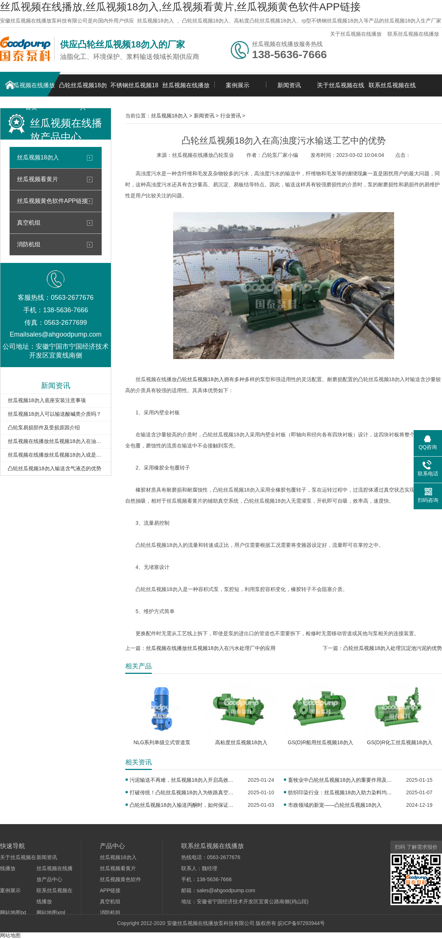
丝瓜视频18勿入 (155, 21)
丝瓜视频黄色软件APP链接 (52, 201)
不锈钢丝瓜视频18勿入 (134, 89)
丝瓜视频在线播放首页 (31, 89)
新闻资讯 (289, 85)
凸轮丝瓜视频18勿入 (83, 89)
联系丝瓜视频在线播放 (413, 34)
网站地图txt (13, 912)
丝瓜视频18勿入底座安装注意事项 (47, 400)
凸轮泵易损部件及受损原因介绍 (44, 427)
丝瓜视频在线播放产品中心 (186, 89)
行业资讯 (230, 116)
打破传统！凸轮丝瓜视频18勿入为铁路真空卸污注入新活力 (184, 792)
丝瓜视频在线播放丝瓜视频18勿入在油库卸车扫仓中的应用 (56, 441)
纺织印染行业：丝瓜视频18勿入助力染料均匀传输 (342, 792)
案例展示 (237, 85)
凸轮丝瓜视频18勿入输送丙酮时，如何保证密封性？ (184, 805)
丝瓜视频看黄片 (37, 179)
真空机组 (29, 222)
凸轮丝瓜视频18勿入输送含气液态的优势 (54, 468)
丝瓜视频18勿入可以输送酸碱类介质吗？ (54, 414)
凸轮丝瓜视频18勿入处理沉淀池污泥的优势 (392, 648)
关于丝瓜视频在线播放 (356, 34)
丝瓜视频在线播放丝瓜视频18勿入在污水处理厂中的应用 (211, 648)
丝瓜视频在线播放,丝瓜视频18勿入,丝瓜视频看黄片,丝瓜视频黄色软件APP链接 (180, 7)
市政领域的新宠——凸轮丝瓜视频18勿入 (335, 805)
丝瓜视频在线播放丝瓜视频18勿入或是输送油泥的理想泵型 (56, 455)
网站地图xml (50, 912)
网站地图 (10, 935)
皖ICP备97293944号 (301, 923)
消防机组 (29, 244)
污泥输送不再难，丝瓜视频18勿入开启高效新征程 (184, 780)
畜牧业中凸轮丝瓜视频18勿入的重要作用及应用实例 (342, 780)
